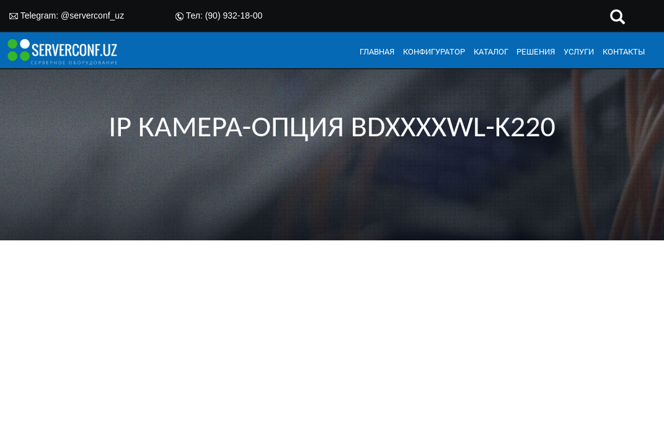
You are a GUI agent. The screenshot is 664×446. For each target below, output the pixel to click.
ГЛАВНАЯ (377, 51)
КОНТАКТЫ (624, 51)
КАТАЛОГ (491, 51)
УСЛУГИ (579, 51)
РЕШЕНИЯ (535, 51)
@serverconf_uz (92, 15)
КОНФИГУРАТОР (434, 51)
